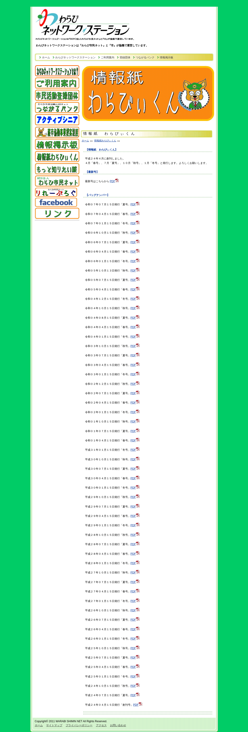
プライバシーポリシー (79, 725)
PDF (114, 181)
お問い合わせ (118, 725)
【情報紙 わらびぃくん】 (101, 149)
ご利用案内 (107, 57)
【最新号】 (92, 171)
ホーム (46, 57)
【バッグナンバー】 (97, 195)
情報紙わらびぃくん (105, 140)
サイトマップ (54, 725)
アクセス (101, 725)
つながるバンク (145, 57)
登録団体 (125, 57)
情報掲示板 (166, 57)
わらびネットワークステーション (75, 57)
